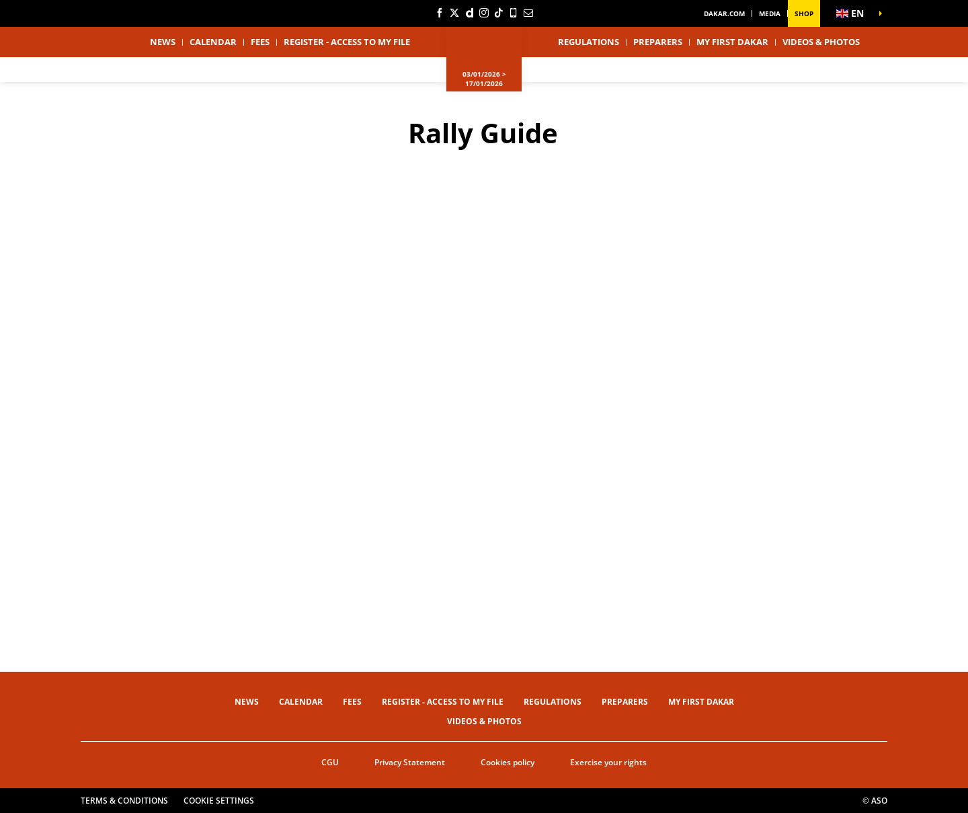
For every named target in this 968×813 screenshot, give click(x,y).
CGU (330, 762)
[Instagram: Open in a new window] (484, 12)
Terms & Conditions (124, 800)
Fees (260, 42)
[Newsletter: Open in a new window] (528, 12)
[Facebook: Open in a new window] (439, 12)
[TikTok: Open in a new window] (498, 12)
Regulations (588, 42)
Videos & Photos (821, 42)
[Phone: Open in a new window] (513, 12)
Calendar (213, 42)
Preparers (657, 42)
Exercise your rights (608, 762)
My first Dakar (732, 42)
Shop (804, 13)
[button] (853, 13)
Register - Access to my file (347, 42)
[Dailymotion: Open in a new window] (469, 12)
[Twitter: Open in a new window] (454, 12)
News (162, 42)
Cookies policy (507, 762)
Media (769, 13)
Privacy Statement (409, 762)
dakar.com (724, 13)
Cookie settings (219, 800)
